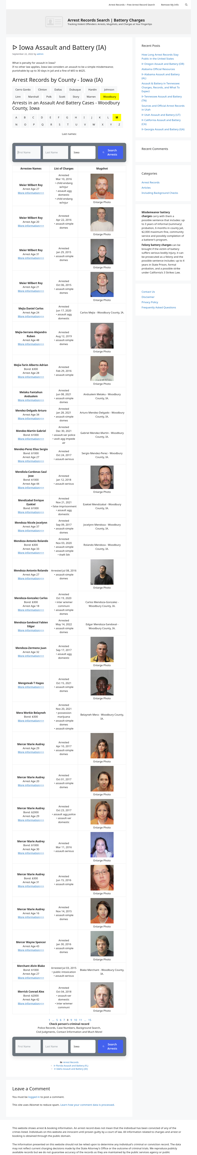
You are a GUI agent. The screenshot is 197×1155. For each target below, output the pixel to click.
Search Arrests (110, 152)
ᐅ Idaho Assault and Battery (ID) (71, 1069)
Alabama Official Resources (158, 69)
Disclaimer (148, 297)
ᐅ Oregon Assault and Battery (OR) (163, 64)
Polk (49, 96)
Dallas (58, 89)
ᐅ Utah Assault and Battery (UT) (161, 115)
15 (89, 1020)
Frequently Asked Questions (159, 307)
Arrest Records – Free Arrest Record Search (132, 4)
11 (80, 1020)
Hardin (92, 89)
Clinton (42, 89)
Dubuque (75, 89)
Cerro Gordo (23, 89)
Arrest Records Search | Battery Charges (106, 20)
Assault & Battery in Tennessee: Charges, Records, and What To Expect (161, 87)
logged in (34, 1097)
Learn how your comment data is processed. (87, 1105)
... (53, 1020)
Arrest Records (70, 1062)
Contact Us (148, 291)
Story (76, 96)
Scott (62, 96)
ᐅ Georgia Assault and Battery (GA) (163, 129)
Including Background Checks (160, 193)
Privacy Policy (150, 302)
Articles (146, 187)
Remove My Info (170, 4)
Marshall (33, 96)
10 (75, 1020)
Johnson (109, 89)
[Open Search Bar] (186, 4)
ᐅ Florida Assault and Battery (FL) (71, 1065)
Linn (18, 96)
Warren (91, 96)
